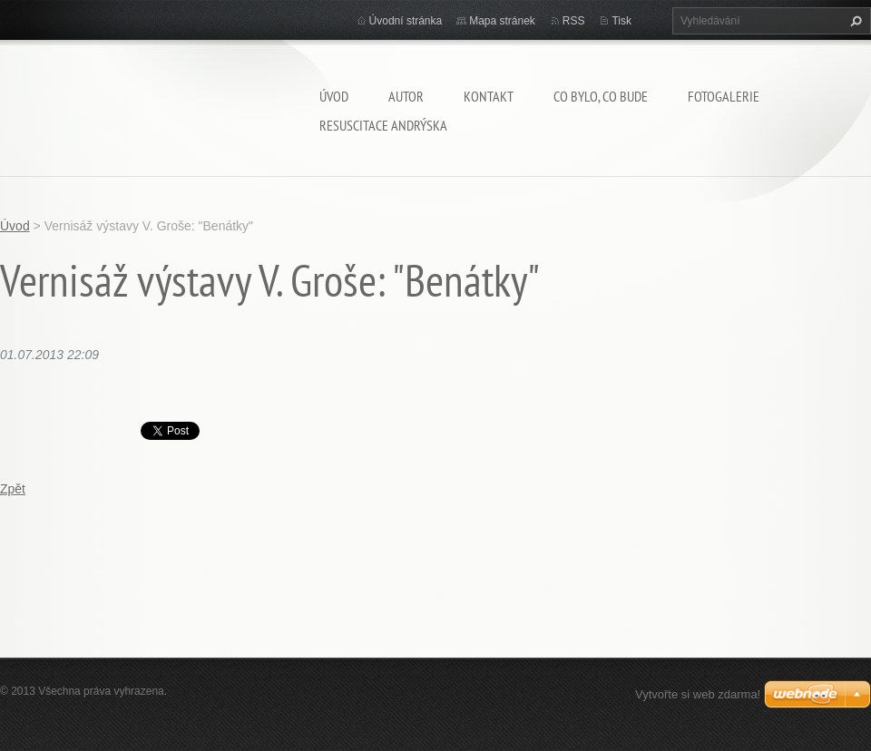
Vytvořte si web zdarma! (697, 694)
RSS (574, 21)
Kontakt (489, 96)
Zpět (12, 489)
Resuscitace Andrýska (383, 125)
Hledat (853, 20)
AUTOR (406, 96)
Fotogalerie (723, 96)
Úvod (333, 96)
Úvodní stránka (406, 21)
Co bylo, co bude (600, 96)
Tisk (621, 21)
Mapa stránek (502, 21)
